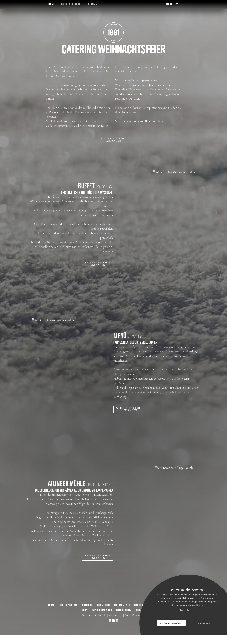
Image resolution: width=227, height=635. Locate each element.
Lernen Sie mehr (187, 610)
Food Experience (71, 4)
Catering (87, 605)
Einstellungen (203, 623)
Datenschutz (123, 610)
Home (51, 4)
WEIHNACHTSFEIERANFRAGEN (97, 263)
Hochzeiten (103, 605)
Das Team (139, 605)
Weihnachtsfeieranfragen (113, 139)
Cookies (140, 610)
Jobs (85, 610)
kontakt (113, 620)
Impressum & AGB (102, 610)
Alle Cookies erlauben (171, 623)
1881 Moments (122, 605)
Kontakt (93, 4)
